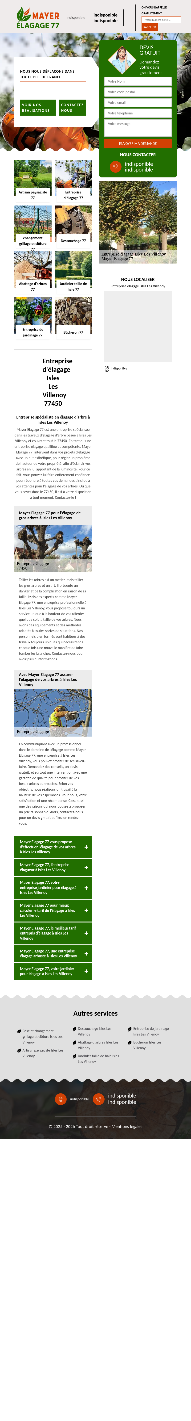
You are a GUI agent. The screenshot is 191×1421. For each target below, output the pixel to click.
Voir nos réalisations (36, 107)
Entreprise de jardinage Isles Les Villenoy (151, 1031)
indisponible (76, 17)
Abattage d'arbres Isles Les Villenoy (98, 1045)
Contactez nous (72, 107)
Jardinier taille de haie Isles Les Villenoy (98, 1059)
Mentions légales (127, 1126)
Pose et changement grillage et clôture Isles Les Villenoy (43, 1036)
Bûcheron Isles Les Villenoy (147, 1045)
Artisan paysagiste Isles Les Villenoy (43, 1053)
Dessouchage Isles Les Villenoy (94, 1031)
